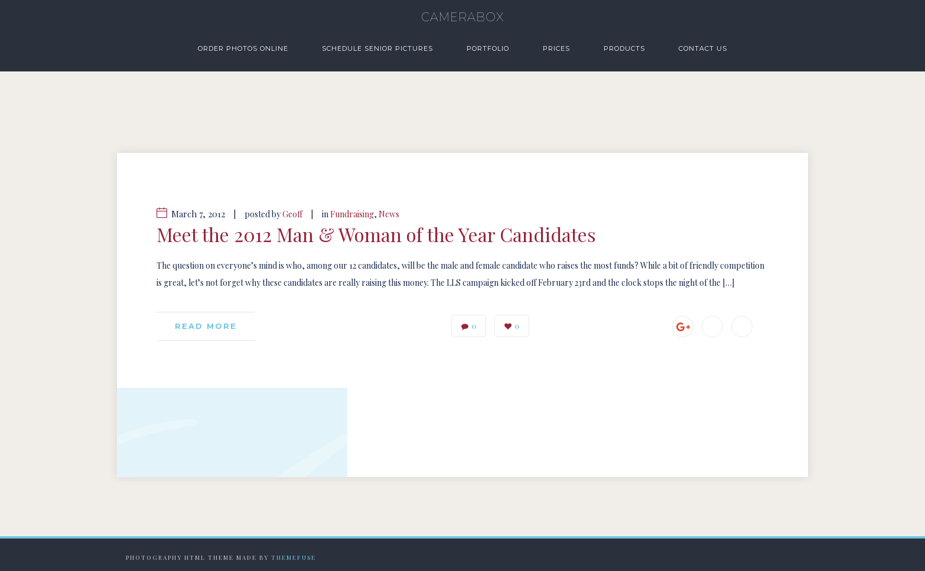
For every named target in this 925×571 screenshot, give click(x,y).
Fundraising (352, 214)
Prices (556, 48)
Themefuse (293, 557)
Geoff (292, 214)
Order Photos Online (243, 48)
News (389, 214)
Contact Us (703, 48)
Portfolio (488, 48)
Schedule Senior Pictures (377, 48)
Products (624, 48)
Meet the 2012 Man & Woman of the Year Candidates (376, 234)
